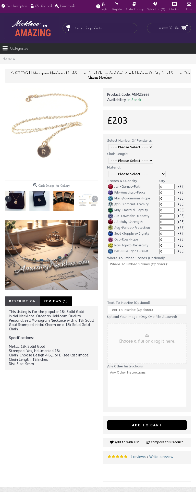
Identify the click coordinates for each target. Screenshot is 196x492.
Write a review (161, 457)
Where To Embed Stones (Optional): (136, 258)
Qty (162, 181)
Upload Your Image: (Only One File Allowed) (142, 317)
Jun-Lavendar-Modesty (128, 216)
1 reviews (138, 457)
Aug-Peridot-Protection (129, 227)
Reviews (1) (56, 301)
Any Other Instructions (125, 366)
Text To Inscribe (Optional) (128, 303)
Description (22, 301)
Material (113, 167)
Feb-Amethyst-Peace (126, 192)
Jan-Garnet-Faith (124, 186)
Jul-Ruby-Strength (125, 221)
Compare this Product (167, 442)
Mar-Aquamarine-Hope (129, 198)
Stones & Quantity (122, 181)
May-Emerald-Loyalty (128, 210)
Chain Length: (117, 154)
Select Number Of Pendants (129, 140)
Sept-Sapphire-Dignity (128, 233)
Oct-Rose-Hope (123, 239)
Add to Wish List (127, 442)
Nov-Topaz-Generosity (128, 245)
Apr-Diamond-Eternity (128, 204)
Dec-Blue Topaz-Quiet (128, 251)
